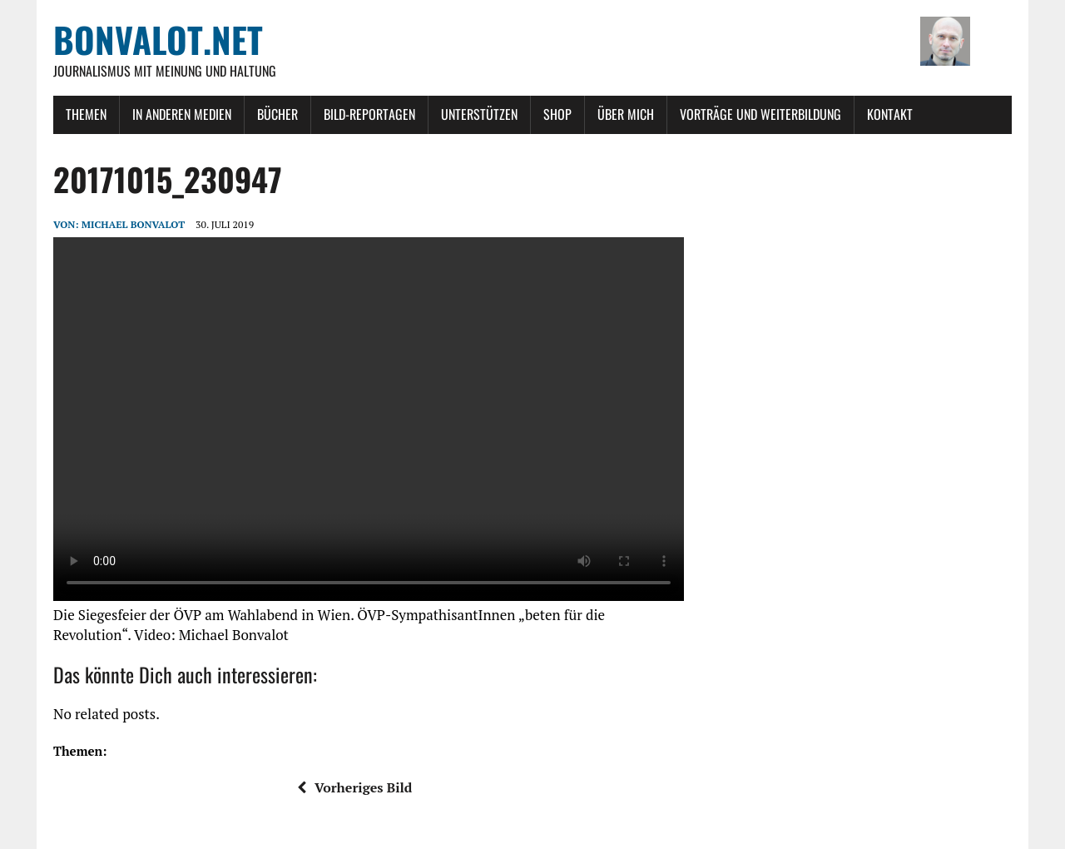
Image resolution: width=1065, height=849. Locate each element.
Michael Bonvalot (133, 224)
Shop (557, 114)
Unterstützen (479, 114)
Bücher (277, 114)
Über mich (625, 114)
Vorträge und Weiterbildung (760, 114)
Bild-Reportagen (369, 114)
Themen (86, 114)
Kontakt (890, 114)
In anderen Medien (181, 114)
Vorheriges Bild (354, 787)
